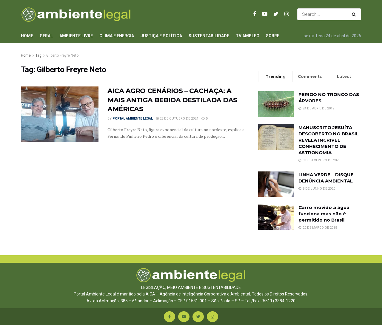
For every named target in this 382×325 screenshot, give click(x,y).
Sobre (272, 35)
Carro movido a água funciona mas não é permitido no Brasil (323, 214)
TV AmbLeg (247, 35)
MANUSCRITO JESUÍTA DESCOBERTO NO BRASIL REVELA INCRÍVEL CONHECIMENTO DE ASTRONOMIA (328, 140)
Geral (46, 35)
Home (27, 35)
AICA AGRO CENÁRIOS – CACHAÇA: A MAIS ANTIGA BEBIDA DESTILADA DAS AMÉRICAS (172, 100)
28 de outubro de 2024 (177, 118)
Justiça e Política (161, 35)
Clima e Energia (116, 35)
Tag (38, 55)
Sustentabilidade (209, 35)
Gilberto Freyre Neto (62, 55)
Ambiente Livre (76, 35)
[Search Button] (355, 14)
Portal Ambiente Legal (133, 118)
